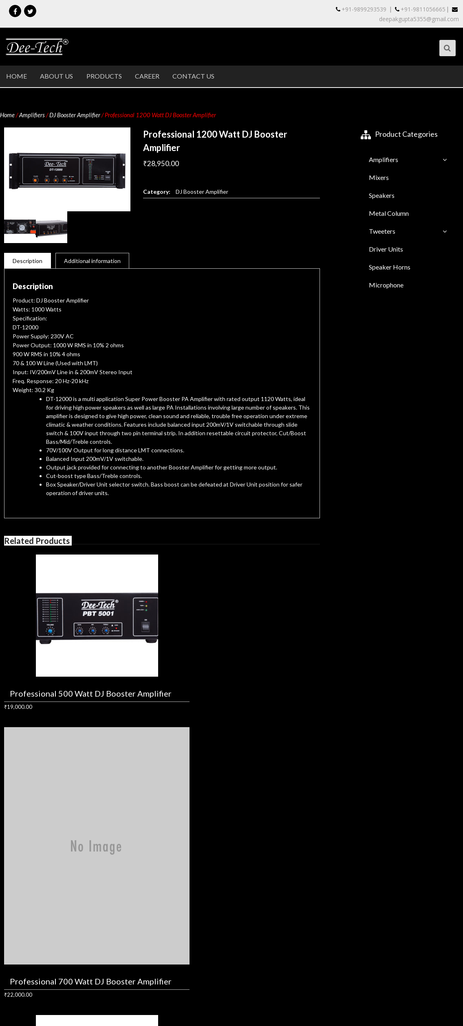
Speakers (382, 196)
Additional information (92, 261)
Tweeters (382, 231)
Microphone (386, 285)
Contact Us (195, 76)
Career (148, 76)
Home (16, 76)
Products (104, 76)
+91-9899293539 (361, 9)
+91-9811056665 (420, 9)
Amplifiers (32, 115)
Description (27, 261)
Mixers (379, 178)
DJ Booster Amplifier (74, 115)
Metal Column (389, 213)
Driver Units (386, 249)
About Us (56, 76)
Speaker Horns (389, 267)
